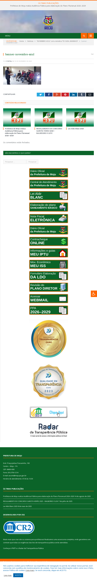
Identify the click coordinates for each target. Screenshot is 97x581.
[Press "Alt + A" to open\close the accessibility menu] (94, 294)
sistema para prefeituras (34, 553)
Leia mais (30, 570)
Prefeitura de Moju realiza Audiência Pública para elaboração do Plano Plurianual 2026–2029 (48, 6)
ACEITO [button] (18, 575)
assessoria (62, 553)
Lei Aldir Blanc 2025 (76, 142)
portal (9, 75)
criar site (18, 553)
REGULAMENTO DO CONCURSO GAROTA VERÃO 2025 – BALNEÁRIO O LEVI (49, 144)
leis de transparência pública (43, 556)
